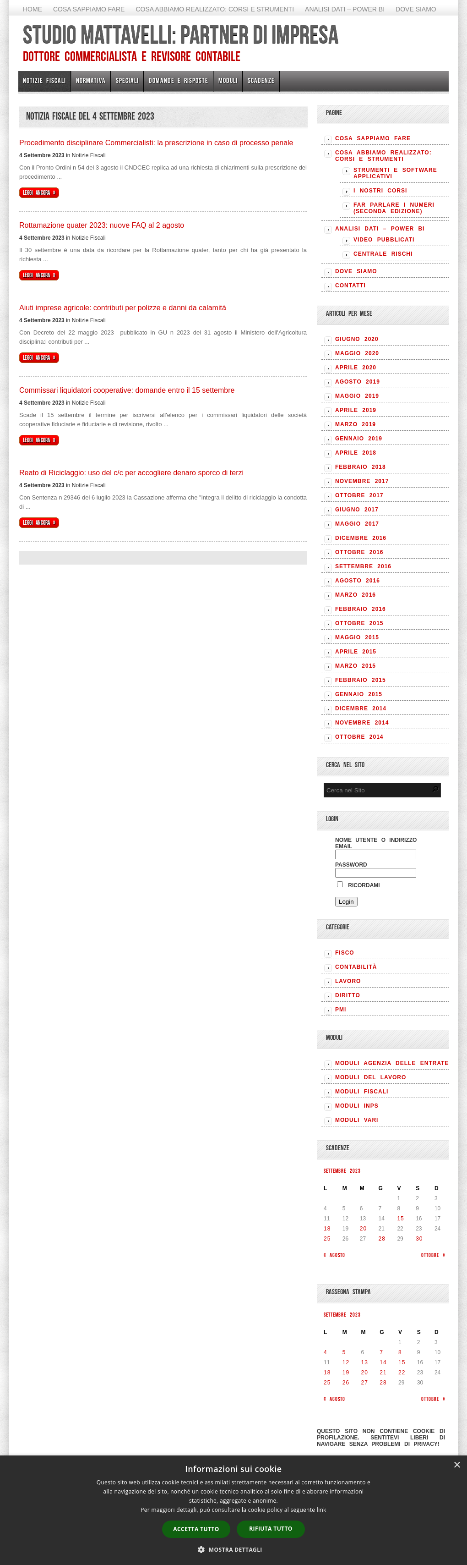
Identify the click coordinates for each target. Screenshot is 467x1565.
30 (419, 1239)
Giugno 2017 (357, 509)
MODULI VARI (356, 1120)
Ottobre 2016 (359, 552)
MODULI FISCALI (361, 1091)
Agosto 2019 (357, 382)
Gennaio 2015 (358, 694)
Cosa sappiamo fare (89, 9)
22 (401, 1372)
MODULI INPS (357, 1106)
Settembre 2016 (363, 566)
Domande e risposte (178, 80)
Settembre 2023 (342, 1171)
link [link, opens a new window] (321, 1510)
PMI (340, 1009)
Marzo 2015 (355, 666)
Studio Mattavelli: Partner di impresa (180, 34)
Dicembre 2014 (360, 708)
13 (364, 1362)
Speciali (127, 80)
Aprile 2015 (355, 651)
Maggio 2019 (357, 396)
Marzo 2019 (355, 424)
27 (364, 1382)
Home (32, 9)
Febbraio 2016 (360, 609)
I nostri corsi (380, 190)
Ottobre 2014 (359, 737)
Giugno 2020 (357, 339)
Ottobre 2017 (359, 495)
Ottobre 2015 (359, 623)
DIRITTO (347, 995)
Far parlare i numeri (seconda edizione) (393, 208)
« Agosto (334, 1255)
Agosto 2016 (357, 580)
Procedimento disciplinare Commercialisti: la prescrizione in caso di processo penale (156, 143)
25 (327, 1239)
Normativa (91, 80)
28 (382, 1239)
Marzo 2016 (355, 595)
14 (383, 1362)
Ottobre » (433, 1255)
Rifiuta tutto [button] (271, 1528)
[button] (233, 1549)
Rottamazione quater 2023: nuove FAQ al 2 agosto (101, 225)
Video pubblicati (383, 239)
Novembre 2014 (362, 722)
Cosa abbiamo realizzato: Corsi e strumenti (215, 9)
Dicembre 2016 (360, 538)
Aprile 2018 (355, 453)
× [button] (456, 1465)
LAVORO (348, 981)
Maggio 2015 (357, 637)
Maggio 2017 (357, 524)
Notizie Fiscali (44, 80)
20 (363, 1228)
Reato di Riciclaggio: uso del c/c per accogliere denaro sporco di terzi (131, 473)
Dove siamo (416, 9)
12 (345, 1362)
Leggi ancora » (39, 192)
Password (351, 865)
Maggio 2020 (357, 353)
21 (383, 1372)
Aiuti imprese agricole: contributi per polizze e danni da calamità (122, 308)
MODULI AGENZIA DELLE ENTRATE (392, 1063)
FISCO (344, 953)
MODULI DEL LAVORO (370, 1077)
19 (345, 1372)
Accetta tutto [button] (196, 1529)
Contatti (350, 285)
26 (345, 1382)
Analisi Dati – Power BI (345, 9)
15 (400, 1218)
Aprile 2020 (355, 367)
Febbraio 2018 (360, 467)
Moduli (228, 80)
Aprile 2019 (355, 410)
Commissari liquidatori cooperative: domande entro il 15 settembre (126, 390)
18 (327, 1228)
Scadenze (261, 80)
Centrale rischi (383, 254)
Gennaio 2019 (358, 438)
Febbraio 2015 (360, 680)
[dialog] (233, 1510)
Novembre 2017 (362, 481)
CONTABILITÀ (356, 967)
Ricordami (358, 885)
